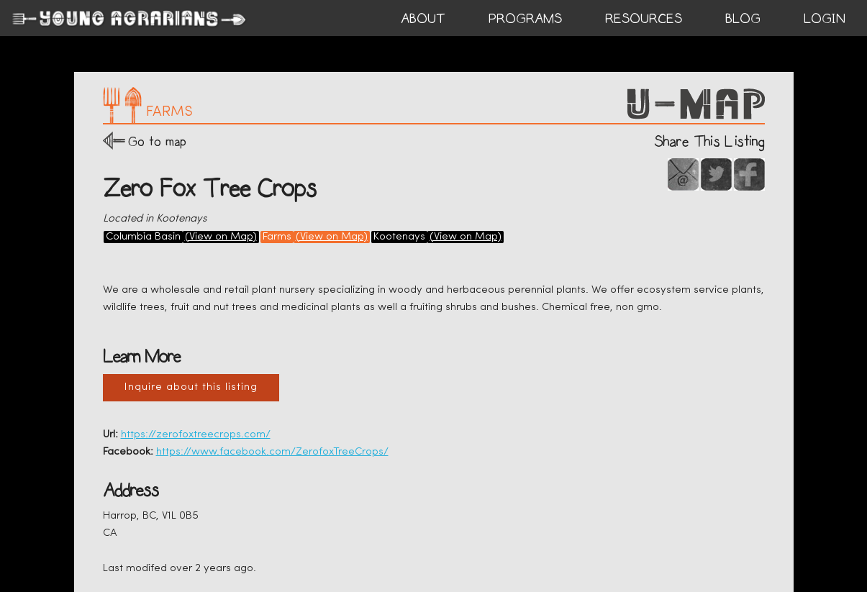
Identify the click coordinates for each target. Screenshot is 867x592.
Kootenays (399, 237)
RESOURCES (643, 18)
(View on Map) (221, 237)
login (824, 18)
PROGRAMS (525, 18)
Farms (277, 237)
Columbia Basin (143, 237)
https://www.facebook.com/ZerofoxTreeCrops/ (272, 452)
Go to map (157, 141)
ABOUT (423, 18)
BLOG (743, 18)
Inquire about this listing (191, 387)
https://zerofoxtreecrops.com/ (196, 434)
